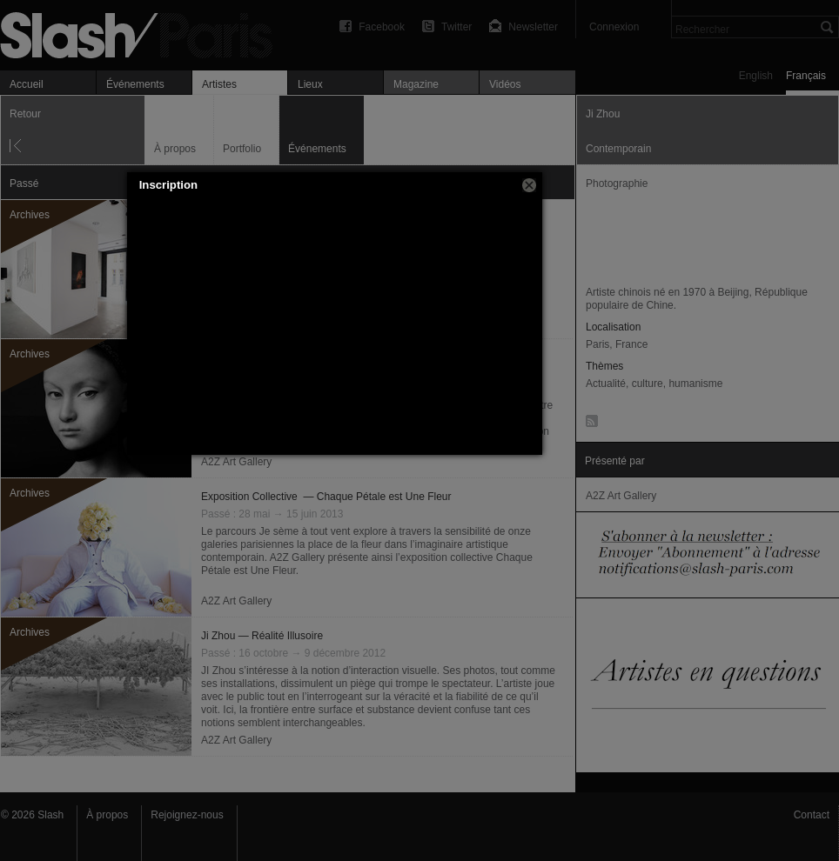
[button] (529, 185)
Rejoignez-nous (187, 815)
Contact (811, 815)
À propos (107, 815)
